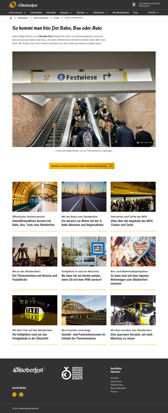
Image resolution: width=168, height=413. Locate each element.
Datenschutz (117, 384)
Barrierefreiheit (118, 388)
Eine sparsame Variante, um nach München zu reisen (132, 336)
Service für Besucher (40, 18)
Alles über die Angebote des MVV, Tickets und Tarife (132, 223)
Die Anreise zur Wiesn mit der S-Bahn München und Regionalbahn (83, 223)
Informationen (23, 18)
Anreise (56, 18)
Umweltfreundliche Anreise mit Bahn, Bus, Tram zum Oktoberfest (33, 223)
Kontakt (114, 378)
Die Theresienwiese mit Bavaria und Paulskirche (34, 277)
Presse (114, 391)
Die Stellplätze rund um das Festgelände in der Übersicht (30, 336)
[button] (17, 12)
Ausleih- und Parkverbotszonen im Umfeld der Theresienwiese (83, 336)
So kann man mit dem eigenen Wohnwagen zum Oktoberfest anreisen (130, 279)
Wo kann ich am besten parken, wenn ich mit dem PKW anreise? (82, 277)
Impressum (116, 381)
